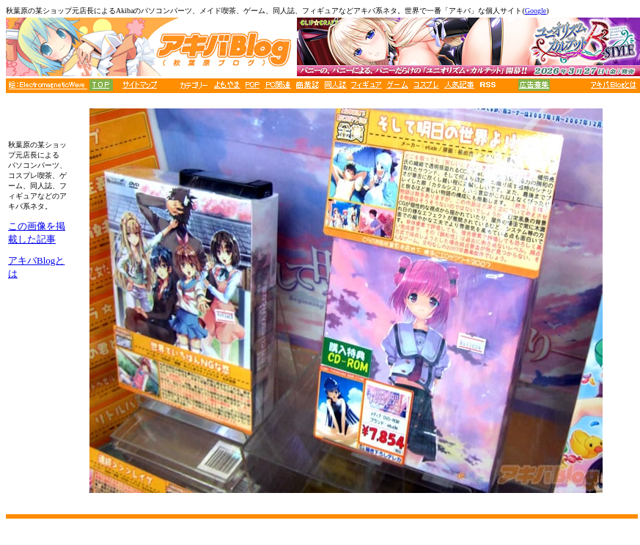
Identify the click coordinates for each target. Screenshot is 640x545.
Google (535, 11)
